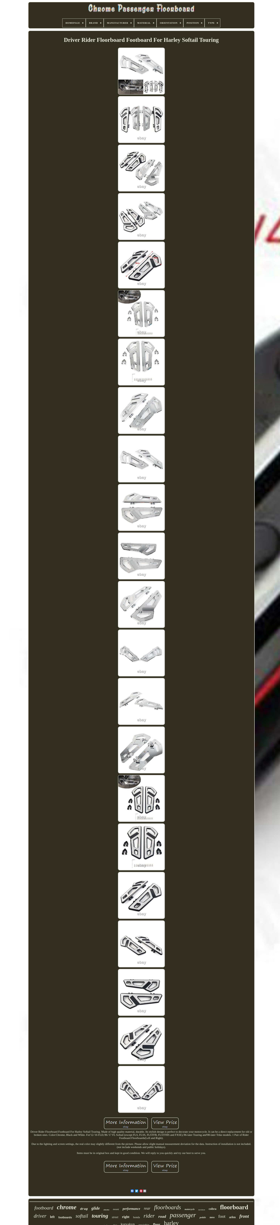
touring (100, 1216)
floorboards (167, 1207)
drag (84, 1209)
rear (147, 1208)
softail (82, 1216)
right (125, 1217)
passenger (183, 1215)
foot (221, 1216)
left (52, 1217)
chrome (67, 1207)
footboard (43, 1208)
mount (116, 1209)
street (115, 1217)
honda (136, 1217)
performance (131, 1209)
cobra (212, 1209)
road (162, 1216)
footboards (65, 1217)
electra (106, 1210)
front (244, 1216)
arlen (232, 1217)
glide (95, 1208)
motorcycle (190, 1209)
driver (40, 1216)
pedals (203, 1217)
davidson (201, 1210)
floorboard (234, 1207)
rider (149, 1216)
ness (212, 1217)
